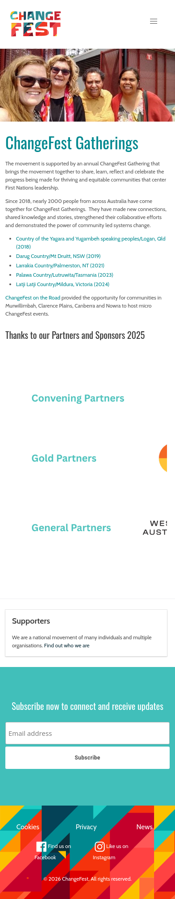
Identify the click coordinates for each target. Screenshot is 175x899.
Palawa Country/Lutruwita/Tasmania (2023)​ (64, 274)
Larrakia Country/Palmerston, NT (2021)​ (60, 265)
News (144, 827)
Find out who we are (67, 645)
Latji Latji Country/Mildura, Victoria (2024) (63, 284)
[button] (154, 21)
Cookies (27, 827)
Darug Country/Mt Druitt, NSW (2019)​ (58, 256)
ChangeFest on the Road (32, 297)
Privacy (86, 827)
